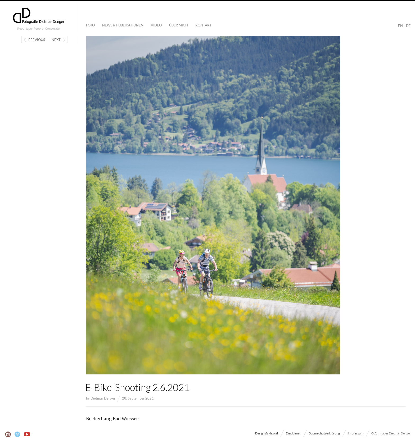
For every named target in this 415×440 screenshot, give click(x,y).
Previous (36, 40)
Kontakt (203, 25)
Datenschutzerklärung (324, 433)
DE (408, 26)
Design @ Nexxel (266, 433)
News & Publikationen (122, 25)
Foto (90, 25)
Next (56, 40)
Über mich (178, 25)
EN (400, 26)
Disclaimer (293, 433)
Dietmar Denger (103, 398)
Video (156, 25)
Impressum (355, 433)
